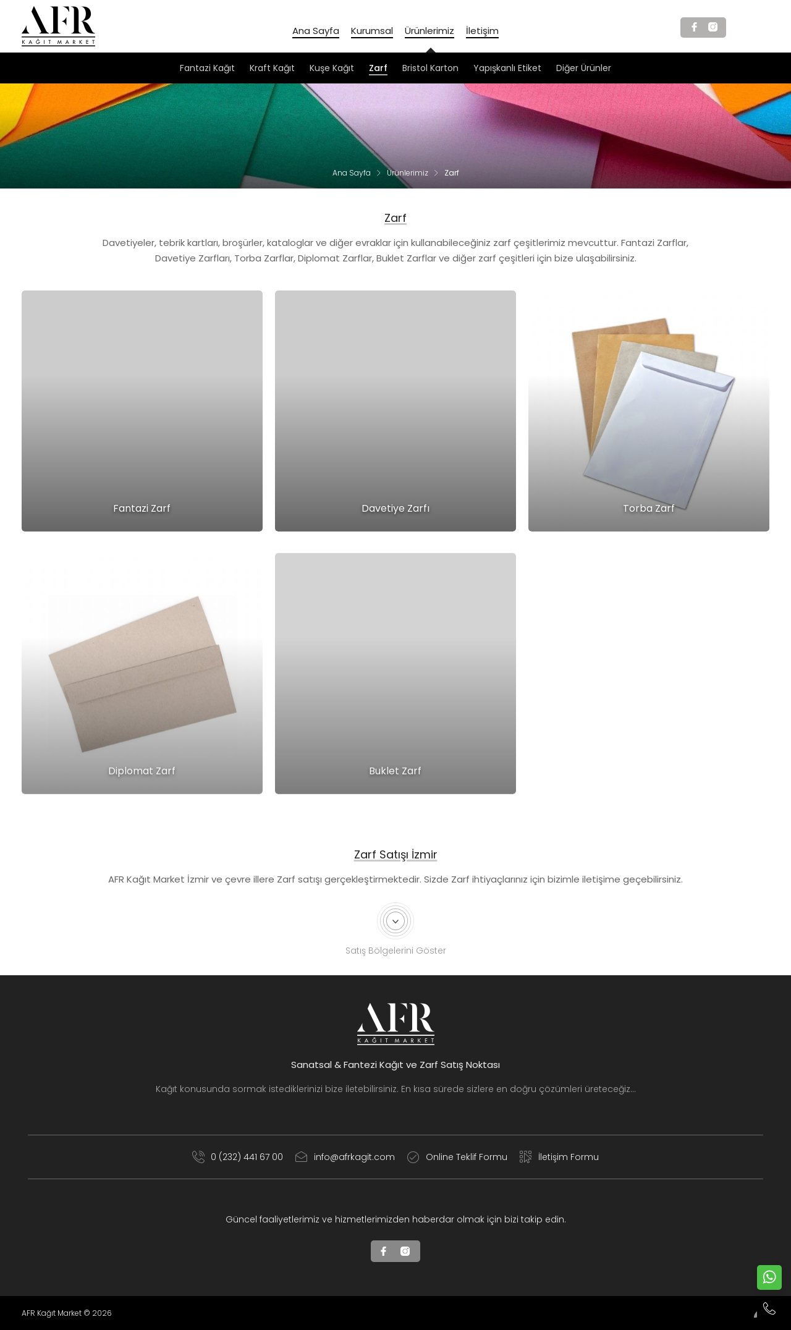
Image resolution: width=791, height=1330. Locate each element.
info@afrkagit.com (345, 1157)
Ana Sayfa (351, 172)
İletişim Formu (559, 1157)
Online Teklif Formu (457, 1157)
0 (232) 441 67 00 (237, 1157)
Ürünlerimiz (407, 172)
